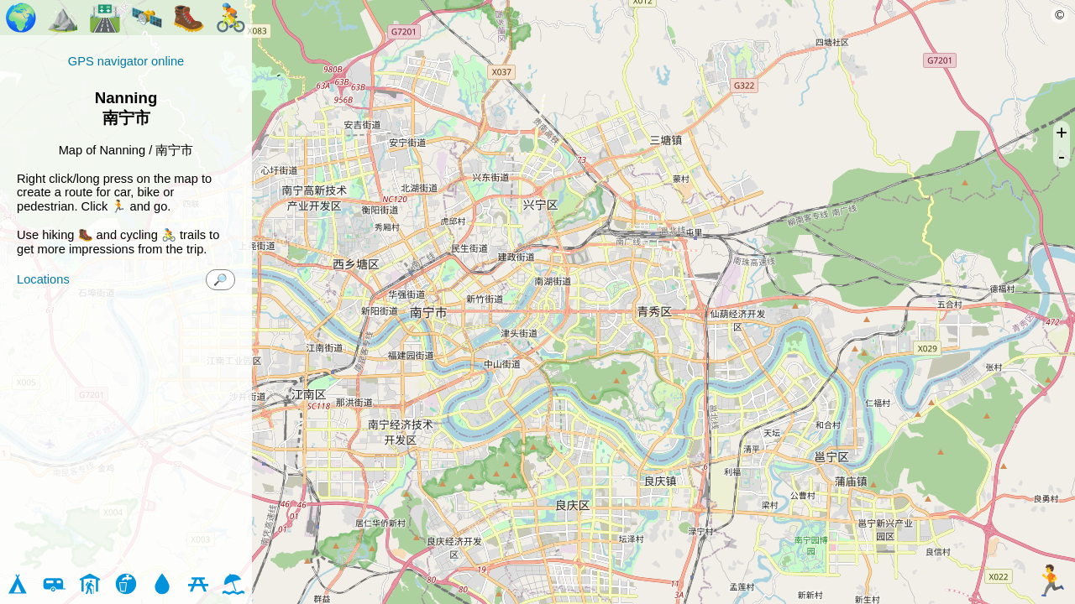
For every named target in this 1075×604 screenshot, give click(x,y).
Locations (43, 279)
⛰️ (63, 18)
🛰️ (147, 18)
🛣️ (105, 18)
